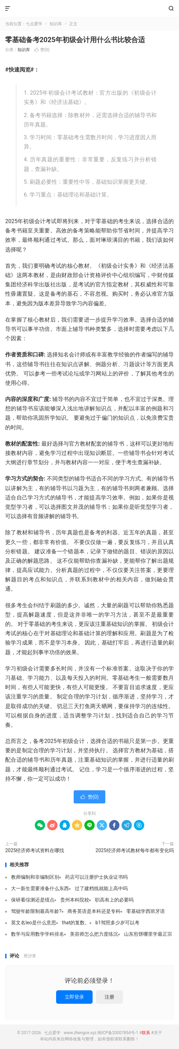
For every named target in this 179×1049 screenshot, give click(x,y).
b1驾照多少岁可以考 (117, 922)
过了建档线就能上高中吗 (101, 888)
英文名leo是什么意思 (33, 922)
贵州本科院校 (74, 900)
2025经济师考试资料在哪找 (34, 850)
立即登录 (74, 997)
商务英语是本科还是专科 (93, 911)
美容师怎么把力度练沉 (94, 934)
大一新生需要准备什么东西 (40, 888)
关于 (158, 1032)
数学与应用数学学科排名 (37, 934)
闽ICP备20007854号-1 (117, 1032)
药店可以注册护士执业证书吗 (96, 877)
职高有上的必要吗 (114, 900)
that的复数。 (76, 922)
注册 (109, 997)
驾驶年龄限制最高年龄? (36, 911)
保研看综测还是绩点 (32, 900)
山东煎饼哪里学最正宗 (148, 934)
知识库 (56, 23)
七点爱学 (89, 8)
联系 (146, 1032)
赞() (42, 49)
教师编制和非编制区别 (35, 877)
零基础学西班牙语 (145, 911)
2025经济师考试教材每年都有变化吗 (135, 850)
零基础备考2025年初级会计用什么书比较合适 (75, 40)
